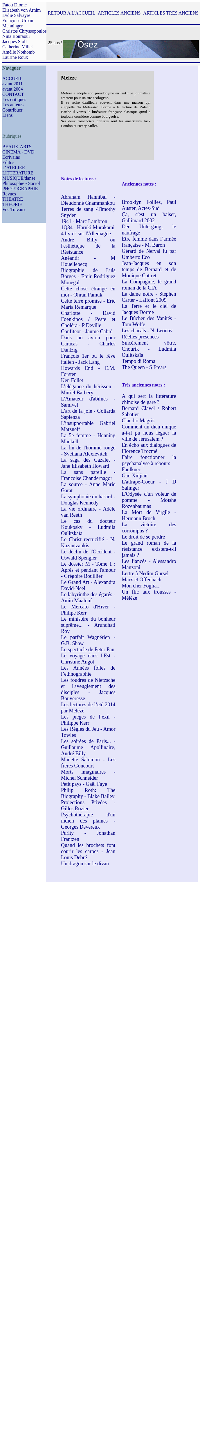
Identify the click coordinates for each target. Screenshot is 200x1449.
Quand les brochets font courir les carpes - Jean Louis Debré (88, 851)
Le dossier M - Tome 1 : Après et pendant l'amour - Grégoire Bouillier (88, 570)
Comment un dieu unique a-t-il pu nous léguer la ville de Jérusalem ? (149, 433)
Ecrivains (11, 157)
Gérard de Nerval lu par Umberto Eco (149, 254)
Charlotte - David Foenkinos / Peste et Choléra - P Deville (88, 319)
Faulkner (131, 469)
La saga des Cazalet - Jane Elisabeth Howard (88, 463)
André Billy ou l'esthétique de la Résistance (88, 246)
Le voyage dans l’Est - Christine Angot (88, 659)
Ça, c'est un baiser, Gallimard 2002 (149, 217)
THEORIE (12, 204)
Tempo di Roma (138, 361)
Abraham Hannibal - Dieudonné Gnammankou (88, 200)
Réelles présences (140, 337)
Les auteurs (13, 104)
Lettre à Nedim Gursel (145, 573)
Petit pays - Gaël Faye (84, 784)
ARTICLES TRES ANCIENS (171, 12)
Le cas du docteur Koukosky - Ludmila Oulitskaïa (88, 527)
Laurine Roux (15, 57)
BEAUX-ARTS (16, 146)
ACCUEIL (12, 78)
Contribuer (12, 109)
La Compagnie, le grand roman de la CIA (149, 285)
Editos (8, 162)
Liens (7, 115)
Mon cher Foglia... (141, 586)
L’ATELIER (13, 167)
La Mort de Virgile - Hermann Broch (149, 515)
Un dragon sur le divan (85, 863)
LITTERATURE (17, 172)
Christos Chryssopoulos (24, 31)
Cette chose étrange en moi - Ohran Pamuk (88, 292)
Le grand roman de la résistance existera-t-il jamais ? (149, 549)
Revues (9, 193)
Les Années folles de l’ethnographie (88, 671)
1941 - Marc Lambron (84, 221)
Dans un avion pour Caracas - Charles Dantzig (88, 344)
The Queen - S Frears (144, 367)
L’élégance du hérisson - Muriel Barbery (88, 390)
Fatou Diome (14, 4)
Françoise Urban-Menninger (18, 23)
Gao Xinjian (134, 476)
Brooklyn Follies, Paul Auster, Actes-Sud (149, 205)
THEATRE (12, 199)
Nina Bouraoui (16, 36)
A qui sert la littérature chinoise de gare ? (149, 399)
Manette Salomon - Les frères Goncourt (88, 763)
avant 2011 (12, 83)
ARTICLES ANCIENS (119, 12)
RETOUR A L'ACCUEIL (71, 12)
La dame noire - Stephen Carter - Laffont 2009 (149, 297)
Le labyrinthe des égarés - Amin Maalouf (88, 597)
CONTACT (13, 94)
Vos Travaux (14, 209)
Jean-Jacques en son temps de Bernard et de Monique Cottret (149, 269)
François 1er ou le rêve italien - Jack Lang (88, 359)
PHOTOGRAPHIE (20, 188)
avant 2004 (12, 89)
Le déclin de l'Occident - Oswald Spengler (88, 555)
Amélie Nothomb (18, 52)
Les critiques (14, 99)
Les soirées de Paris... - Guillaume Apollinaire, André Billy (88, 747)
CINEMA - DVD (18, 151)
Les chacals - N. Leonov (147, 330)
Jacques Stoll (14, 41)
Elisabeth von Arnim (21, 10)
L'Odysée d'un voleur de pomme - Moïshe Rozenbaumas (149, 500)
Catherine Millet (17, 46)
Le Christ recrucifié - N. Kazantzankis (88, 542)
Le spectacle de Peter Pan (87, 649)
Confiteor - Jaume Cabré (86, 331)
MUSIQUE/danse (18, 178)
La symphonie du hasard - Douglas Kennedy (88, 500)
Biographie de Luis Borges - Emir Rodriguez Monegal (88, 276)
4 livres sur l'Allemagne (86, 234)
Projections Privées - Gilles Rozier (88, 805)
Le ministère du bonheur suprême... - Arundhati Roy (88, 625)
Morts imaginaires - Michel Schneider (88, 775)
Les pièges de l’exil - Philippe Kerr (88, 720)
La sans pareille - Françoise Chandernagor (88, 475)
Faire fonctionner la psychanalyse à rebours (149, 460)
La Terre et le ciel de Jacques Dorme (149, 309)
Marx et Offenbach (141, 580)
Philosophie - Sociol (21, 183)
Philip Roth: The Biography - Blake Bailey (88, 793)
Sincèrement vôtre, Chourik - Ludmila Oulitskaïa (149, 349)
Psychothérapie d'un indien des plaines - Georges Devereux (88, 821)
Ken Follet (72, 380)
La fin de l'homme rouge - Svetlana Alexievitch (88, 451)
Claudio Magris (138, 420)
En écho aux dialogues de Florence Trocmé (149, 448)
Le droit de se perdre (143, 537)
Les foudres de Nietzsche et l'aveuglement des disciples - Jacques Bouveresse (88, 689)
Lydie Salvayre (16, 15)
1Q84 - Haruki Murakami (87, 227)
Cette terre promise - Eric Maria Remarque (88, 304)
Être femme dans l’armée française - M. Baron (149, 242)
